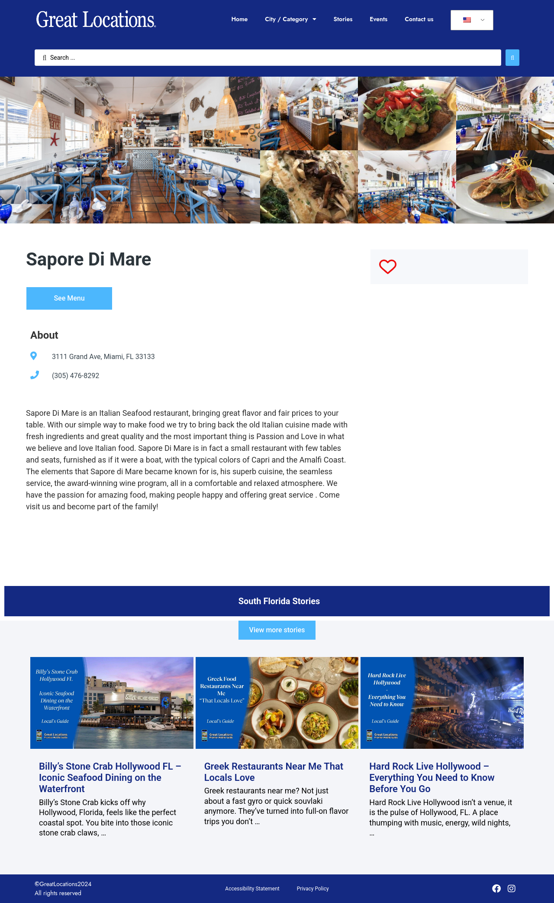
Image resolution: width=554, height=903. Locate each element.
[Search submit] (512, 57)
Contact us (419, 19)
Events (378, 19)
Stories (343, 19)
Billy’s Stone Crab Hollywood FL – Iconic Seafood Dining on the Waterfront (110, 778)
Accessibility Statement (252, 889)
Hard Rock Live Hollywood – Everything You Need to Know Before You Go (432, 778)
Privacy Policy (313, 889)
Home (239, 19)
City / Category (290, 19)
